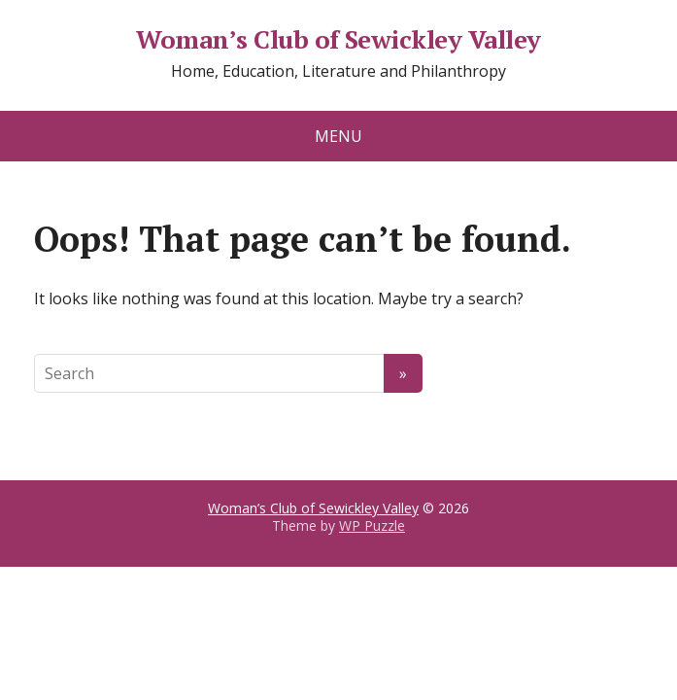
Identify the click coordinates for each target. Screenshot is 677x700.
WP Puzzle (372, 525)
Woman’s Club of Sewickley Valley (338, 40)
